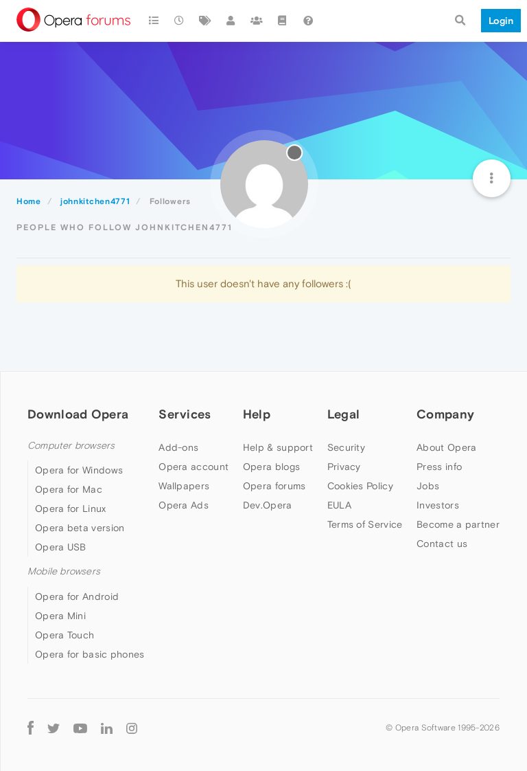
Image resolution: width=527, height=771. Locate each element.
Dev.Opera (267, 505)
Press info (439, 466)
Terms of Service (365, 524)
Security (346, 447)
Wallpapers (184, 485)
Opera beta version (79, 527)
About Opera (446, 447)
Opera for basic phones (90, 654)
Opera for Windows (79, 470)
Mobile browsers (63, 571)
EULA (339, 505)
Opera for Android (77, 596)
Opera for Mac (68, 489)
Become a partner (458, 524)
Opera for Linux (70, 508)
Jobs (428, 485)
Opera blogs (271, 466)
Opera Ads (184, 505)
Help (256, 414)
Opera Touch (64, 634)
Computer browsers (71, 445)
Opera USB (60, 546)
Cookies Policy (360, 485)
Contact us (442, 543)
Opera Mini (60, 615)
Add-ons (178, 447)
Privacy (344, 466)
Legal (343, 414)
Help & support (278, 447)
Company (445, 414)
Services (185, 414)
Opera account (194, 466)
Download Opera (77, 414)
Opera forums (274, 485)
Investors (438, 505)
